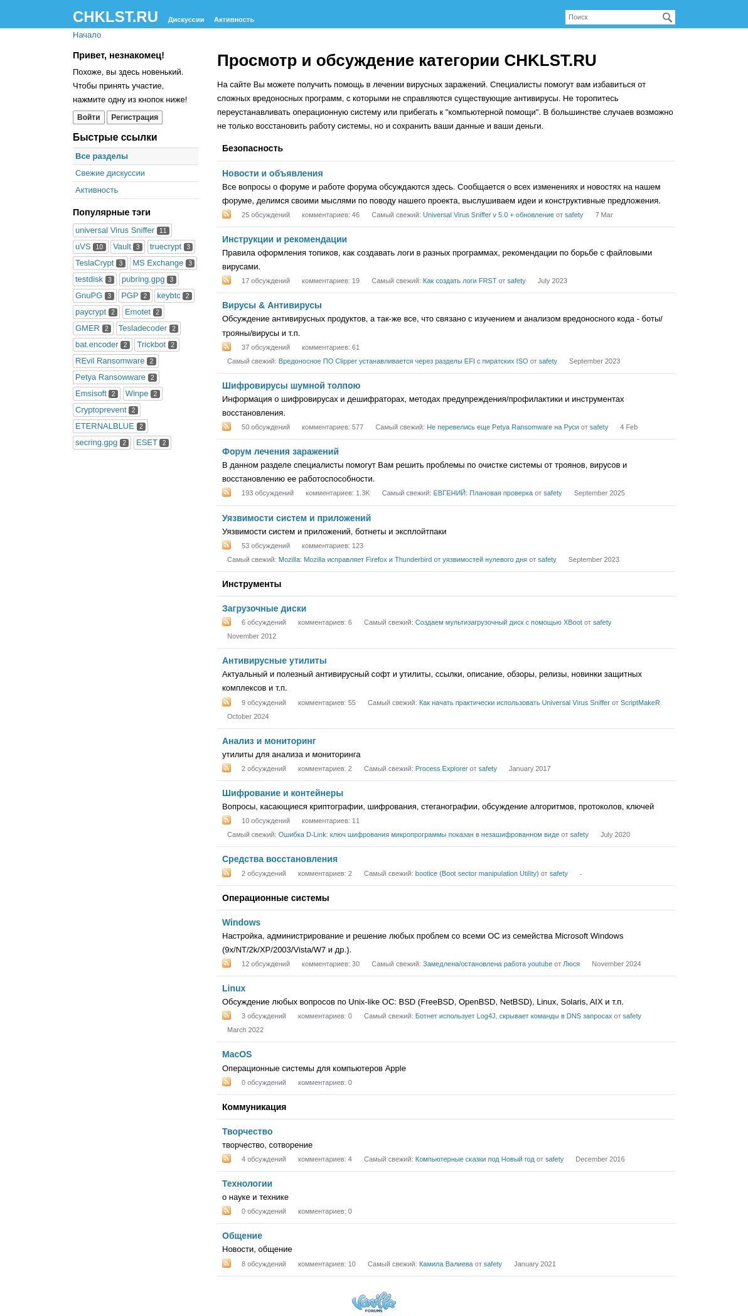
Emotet (143, 311)
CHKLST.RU (115, 16)
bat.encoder (102, 344)
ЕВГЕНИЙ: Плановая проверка (483, 493)
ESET (152, 442)
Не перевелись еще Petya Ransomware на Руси (503, 427)
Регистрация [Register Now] (134, 117)
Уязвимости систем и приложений (296, 518)
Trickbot (157, 344)
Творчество (247, 1131)
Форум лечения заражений (280, 451)
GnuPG (94, 295)
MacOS (237, 1054)
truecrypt (171, 246)
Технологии (247, 1183)
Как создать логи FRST (459, 280)
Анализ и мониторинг (269, 741)
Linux (233, 988)
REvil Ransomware (115, 360)
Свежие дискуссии (110, 173)
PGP (135, 295)
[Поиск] (668, 18)
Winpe (143, 393)
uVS (90, 246)
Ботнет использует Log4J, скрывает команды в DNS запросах (513, 1016)
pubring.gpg (149, 279)
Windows (241, 922)
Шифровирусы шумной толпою (291, 385)
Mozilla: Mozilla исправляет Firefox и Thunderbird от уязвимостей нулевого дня (403, 559)
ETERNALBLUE (110, 426)
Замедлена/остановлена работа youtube (487, 964)
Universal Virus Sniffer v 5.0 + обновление (488, 214)
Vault (127, 246)
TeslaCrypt (100, 262)
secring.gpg (102, 442)
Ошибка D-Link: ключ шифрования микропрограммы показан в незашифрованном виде (419, 834)
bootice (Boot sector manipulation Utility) (477, 873)
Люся (571, 964)
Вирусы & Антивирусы (272, 305)
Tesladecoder (149, 328)
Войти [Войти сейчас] (88, 117)
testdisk (94, 279)
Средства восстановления (280, 859)
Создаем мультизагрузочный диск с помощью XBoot (498, 622)
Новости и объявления (272, 173)
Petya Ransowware (116, 377)
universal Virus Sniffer (122, 230)
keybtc (174, 295)
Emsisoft (96, 393)
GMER (93, 328)
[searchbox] (620, 17)
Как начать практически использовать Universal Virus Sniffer (514, 702)
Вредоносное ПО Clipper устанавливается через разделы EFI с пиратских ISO (403, 361)
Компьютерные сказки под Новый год (475, 1159)
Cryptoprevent (106, 409)
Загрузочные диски (264, 608)
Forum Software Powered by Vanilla (374, 1302)
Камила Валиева (446, 1264)
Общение (242, 1236)
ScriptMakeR (640, 702)
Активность (234, 19)
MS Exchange (163, 262)
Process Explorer (441, 768)
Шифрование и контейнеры (282, 793)
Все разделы (101, 156)
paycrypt (96, 311)
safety (574, 214)
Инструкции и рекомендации (284, 239)
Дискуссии (186, 19)
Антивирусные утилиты (274, 660)
